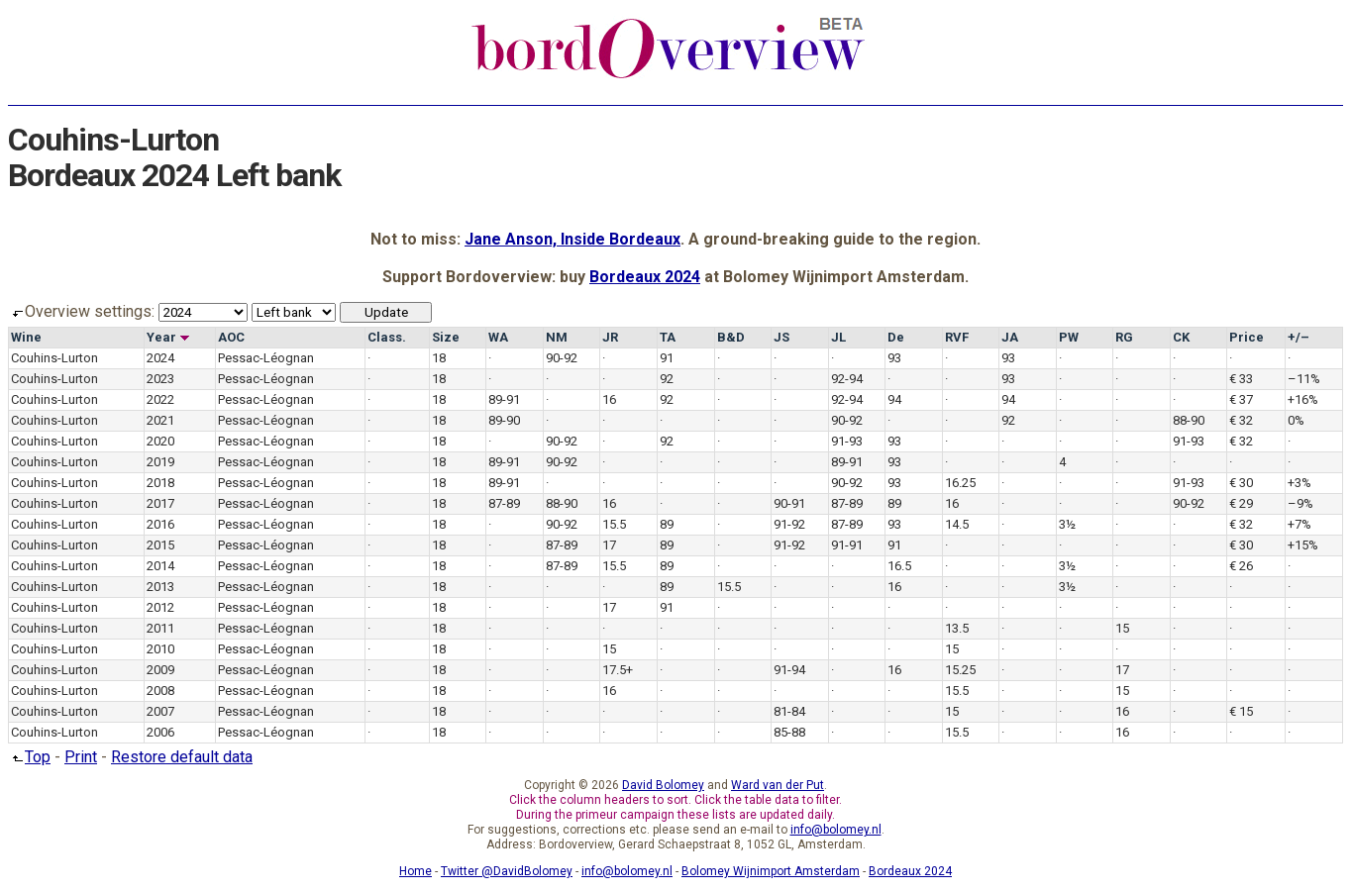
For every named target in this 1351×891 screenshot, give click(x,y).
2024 (160, 357)
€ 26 (1241, 565)
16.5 (899, 565)
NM (557, 337)
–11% (1304, 378)
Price (1246, 337)
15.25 (960, 669)
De (895, 337)
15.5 (614, 524)
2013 (160, 586)
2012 (160, 607)
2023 (160, 378)
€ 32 (1241, 420)
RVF (957, 337)
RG (1124, 337)
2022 (160, 399)
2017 (160, 503)
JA (1009, 337)
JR (610, 337)
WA (498, 337)
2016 (160, 524)
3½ (1067, 524)
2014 (160, 565)
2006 (160, 732)
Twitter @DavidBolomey (506, 871)
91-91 (847, 545)
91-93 (847, 441)
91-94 (789, 669)
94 (894, 399)
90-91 (789, 503)
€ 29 (1241, 503)
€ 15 (1241, 711)
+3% (1299, 482)
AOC (231, 337)
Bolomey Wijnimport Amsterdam (770, 871)
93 (894, 357)
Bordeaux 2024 (644, 276)
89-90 (504, 420)
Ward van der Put (777, 785)
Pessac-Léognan (266, 357)
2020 (160, 441)
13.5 (957, 628)
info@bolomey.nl (836, 830)
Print (80, 756)
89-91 (504, 399)
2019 (160, 461)
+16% (1303, 399)
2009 (160, 669)
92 (667, 378)
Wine (26, 337)
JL (838, 337)
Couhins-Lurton (54, 357)
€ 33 (1241, 378)
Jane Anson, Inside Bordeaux (572, 239)
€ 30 (1241, 482)
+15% (1303, 545)
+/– (1298, 337)
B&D (731, 337)
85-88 (789, 732)
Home (415, 871)
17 (609, 545)
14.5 (957, 524)
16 (609, 399)
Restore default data (182, 756)
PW (1069, 337)
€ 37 (1241, 399)
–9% (1300, 503)
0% (1296, 420)
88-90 (1188, 420)
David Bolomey (663, 785)
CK (1181, 337)
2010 (160, 649)
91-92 (789, 524)
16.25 (960, 482)
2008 (160, 690)
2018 (160, 482)
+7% (1299, 524)
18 (439, 357)
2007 (160, 711)
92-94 (847, 378)
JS (781, 337)
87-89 (504, 503)
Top (29, 756)
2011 (160, 628)
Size (446, 337)
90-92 (561, 357)
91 (667, 357)
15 (1122, 628)
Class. (386, 337)
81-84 (789, 711)
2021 (160, 420)
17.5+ (617, 669)
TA (668, 337)
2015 (160, 545)
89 (894, 503)
